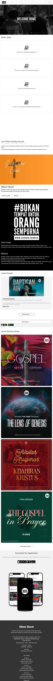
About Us (17, 195)
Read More (4, 249)
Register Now (7, 306)
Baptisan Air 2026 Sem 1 (9, 298)
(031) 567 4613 (26, 640)
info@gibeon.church (19, 638)
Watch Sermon (26, 321)
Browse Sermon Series (26, 546)
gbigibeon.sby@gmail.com (32, 638)
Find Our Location (7, 195)
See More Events (26, 314)
